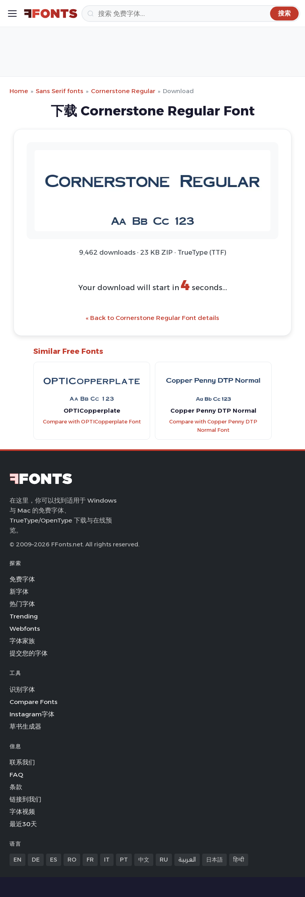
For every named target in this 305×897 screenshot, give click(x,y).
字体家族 (22, 641)
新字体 (19, 591)
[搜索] (190, 13)
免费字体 (22, 579)
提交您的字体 (29, 653)
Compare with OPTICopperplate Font (92, 422)
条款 (16, 787)
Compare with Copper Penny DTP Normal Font (213, 426)
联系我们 (22, 762)
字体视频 (22, 811)
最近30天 (23, 824)
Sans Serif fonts (59, 91)
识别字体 (22, 689)
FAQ (16, 774)
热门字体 (22, 604)
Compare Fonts (34, 702)
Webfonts (25, 628)
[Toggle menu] (12, 13)
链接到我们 (25, 799)
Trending (24, 616)
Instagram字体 (32, 714)
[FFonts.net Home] (50, 13)
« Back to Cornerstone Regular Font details (152, 318)
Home (19, 91)
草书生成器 (25, 726)
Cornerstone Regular (123, 91)
